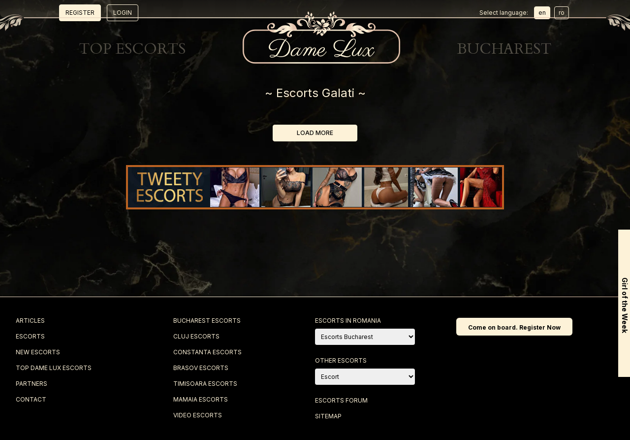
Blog (474, 20)
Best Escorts (387, 20)
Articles (30, 320)
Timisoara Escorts (205, 383)
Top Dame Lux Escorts (54, 368)
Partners (31, 383)
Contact (552, 20)
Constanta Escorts (207, 352)
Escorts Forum (341, 400)
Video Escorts (197, 415)
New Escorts (183, 20)
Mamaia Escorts (200, 399)
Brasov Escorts (200, 368)
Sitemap (328, 416)
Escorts (77, 20)
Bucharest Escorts (207, 320)
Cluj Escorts (196, 336)
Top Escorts (284, 20)
